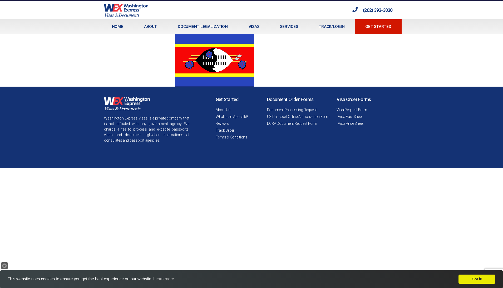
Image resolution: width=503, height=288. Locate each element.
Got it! (477, 279)
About (150, 26)
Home (117, 26)
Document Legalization (203, 26)
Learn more (163, 279)
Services (289, 26)
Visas (254, 26)
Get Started (378, 26)
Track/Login (331, 26)
